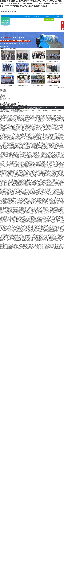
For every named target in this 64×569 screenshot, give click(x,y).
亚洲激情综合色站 (29, 148)
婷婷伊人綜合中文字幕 (17, 203)
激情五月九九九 (6, 245)
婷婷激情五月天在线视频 (53, 176)
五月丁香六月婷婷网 (45, 195)
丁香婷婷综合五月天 (41, 118)
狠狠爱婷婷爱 (29, 237)
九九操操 (10, 237)
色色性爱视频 (42, 228)
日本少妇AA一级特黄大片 (18, 195)
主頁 (7, 48)
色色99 (56, 127)
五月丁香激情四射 (22, 231)
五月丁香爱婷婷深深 (41, 117)
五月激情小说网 (34, 220)
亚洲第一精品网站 (20, 213)
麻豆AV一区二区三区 (50, 221)
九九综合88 (55, 133)
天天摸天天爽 (58, 158)
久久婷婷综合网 (31, 115)
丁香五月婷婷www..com (16, 219)
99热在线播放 (16, 245)
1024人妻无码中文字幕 (29, 235)
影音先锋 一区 (57, 221)
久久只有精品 (7, 210)
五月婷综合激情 (34, 117)
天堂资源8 (42, 180)
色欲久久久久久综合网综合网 (50, 146)
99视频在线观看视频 (35, 127)
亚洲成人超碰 (18, 247)
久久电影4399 (57, 188)
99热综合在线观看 (23, 175)
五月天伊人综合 (48, 120)
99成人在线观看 (24, 194)
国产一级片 (15, 208)
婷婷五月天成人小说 (52, 225)
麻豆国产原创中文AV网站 (56, 117)
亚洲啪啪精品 (37, 212)
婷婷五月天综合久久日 (19, 171)
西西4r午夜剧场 (30, 116)
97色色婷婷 (61, 174)
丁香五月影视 (54, 228)
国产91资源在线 (51, 209)
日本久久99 (19, 239)
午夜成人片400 (43, 142)
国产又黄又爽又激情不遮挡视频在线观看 (47, 135)
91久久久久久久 (48, 152)
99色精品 (40, 239)
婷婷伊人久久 (19, 218)
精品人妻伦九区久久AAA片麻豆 (25, 210)
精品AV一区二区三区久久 (29, 228)
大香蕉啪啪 (25, 163)
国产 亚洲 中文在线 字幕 (40, 227)
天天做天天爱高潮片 (11, 151)
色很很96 (34, 195)
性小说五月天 (30, 119)
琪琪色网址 (47, 218)
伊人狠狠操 (24, 188)
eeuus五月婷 (50, 203)
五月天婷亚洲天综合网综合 (27, 155)
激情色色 (4, 226)
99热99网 (49, 130)
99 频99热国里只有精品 (46, 166)
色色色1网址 (15, 126)
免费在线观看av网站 (45, 112)
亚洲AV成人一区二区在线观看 (42, 209)
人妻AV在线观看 (53, 125)
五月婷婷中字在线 (25, 152)
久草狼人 (35, 148)
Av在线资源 (44, 136)
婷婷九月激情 (58, 161)
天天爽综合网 (55, 157)
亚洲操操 (45, 188)
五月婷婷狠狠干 (17, 156)
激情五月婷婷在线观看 (28, 213)
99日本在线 (30, 180)
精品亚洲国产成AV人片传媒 (28, 183)
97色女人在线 (17, 167)
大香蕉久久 (11, 181)
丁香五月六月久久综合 (41, 243)
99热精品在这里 (40, 208)
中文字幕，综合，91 (37, 222)
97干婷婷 (41, 139)
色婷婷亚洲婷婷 (12, 201)
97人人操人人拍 (59, 180)
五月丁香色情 (42, 152)
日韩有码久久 (56, 216)
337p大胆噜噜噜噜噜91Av (40, 234)
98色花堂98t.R (29, 241)
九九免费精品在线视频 (49, 156)
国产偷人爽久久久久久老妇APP (49, 164)
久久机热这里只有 (32, 189)
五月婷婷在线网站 (23, 184)
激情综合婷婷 (53, 175)
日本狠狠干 (2, 175)
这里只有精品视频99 (49, 163)
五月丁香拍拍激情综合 (40, 146)
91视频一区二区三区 (56, 118)
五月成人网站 (3, 241)
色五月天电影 (4, 170)
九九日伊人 (23, 182)
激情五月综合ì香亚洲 (60, 201)
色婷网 (46, 246)
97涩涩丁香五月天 (37, 133)
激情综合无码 (60, 194)
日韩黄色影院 (9, 208)
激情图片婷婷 (14, 246)
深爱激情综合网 (49, 200)
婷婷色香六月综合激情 (35, 204)
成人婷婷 (51, 153)
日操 (16, 161)
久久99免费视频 (9, 152)
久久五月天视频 (3, 152)
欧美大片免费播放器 (17, 211)
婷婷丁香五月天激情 (50, 142)
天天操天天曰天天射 (55, 120)
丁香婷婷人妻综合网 (17, 117)
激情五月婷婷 (20, 153)
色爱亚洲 (38, 225)
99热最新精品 (44, 115)
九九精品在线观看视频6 (31, 156)
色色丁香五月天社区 (8, 127)
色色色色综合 (3, 235)
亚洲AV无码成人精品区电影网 (45, 212)
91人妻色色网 (20, 246)
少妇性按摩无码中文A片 (50, 213)
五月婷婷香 (14, 239)
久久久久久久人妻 (5, 230)
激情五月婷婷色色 (19, 209)
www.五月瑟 (22, 174)
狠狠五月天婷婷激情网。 (19, 228)
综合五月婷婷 (3, 182)
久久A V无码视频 (32, 172)
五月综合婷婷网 (9, 180)
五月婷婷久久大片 (27, 171)
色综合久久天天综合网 (7, 142)
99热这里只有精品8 (45, 216)
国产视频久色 (11, 238)
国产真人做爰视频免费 (57, 171)
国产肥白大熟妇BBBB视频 (8, 211)
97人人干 (45, 182)
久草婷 (23, 120)
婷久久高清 (19, 194)
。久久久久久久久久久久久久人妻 (7, 116)
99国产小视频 (48, 117)
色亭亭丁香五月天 (13, 218)
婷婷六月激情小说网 (42, 175)
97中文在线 (51, 207)
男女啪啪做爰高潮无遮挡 (22, 208)
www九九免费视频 (12, 202)
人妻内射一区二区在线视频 (36, 211)
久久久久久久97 (53, 218)
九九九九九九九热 (29, 238)
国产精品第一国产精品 (39, 151)
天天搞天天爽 (23, 149)
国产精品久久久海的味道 (42, 174)
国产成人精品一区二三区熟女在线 (52, 243)
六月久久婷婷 (42, 167)
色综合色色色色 (38, 136)
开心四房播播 (20, 217)
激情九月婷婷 (56, 227)
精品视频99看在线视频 (42, 157)
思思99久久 (36, 217)
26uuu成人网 (8, 191)
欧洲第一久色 (35, 155)
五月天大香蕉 (53, 184)
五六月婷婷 (49, 154)
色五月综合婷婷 (13, 194)
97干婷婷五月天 (14, 130)
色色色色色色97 (13, 173)
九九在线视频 (23, 154)
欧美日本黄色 (30, 239)
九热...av (44, 145)
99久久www (60, 228)
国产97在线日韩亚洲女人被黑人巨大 (53, 136)
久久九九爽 (59, 236)
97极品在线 (55, 207)
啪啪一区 (19, 154)
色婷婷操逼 (33, 145)
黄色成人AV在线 (27, 230)
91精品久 (8, 182)
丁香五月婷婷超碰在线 (38, 219)
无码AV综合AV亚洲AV (28, 222)
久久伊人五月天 (40, 179)
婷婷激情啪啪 (8, 144)
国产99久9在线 (56, 222)
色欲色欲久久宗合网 (35, 171)
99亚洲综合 (10, 155)
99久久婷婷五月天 (16, 174)
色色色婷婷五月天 (27, 236)
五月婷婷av (43, 213)
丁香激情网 (34, 161)
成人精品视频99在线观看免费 (47, 247)
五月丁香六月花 (39, 172)
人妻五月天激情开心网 (51, 208)
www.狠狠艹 (24, 157)
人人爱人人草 (22, 245)
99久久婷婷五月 (14, 120)
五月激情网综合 (14, 153)
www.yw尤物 (38, 246)
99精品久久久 (53, 248)
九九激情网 (16, 147)
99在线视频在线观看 (31, 163)
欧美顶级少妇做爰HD (17, 155)
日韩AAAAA (43, 153)
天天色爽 (36, 126)
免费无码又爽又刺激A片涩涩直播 (39, 221)
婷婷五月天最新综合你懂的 (38, 245)
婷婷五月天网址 (56, 183)
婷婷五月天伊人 (24, 116)
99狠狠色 (32, 125)
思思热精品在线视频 (43, 130)
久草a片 (50, 119)
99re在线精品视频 (44, 176)
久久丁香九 (24, 203)
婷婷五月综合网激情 (12, 189)
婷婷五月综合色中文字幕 (37, 201)
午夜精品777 (55, 172)
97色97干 (35, 164)
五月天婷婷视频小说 (7, 120)
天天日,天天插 (28, 204)
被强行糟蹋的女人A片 (51, 235)
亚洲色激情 (9, 246)
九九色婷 (58, 230)
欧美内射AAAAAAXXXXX (45, 238)
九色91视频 (50, 237)
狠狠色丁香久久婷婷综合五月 (20, 234)
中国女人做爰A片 (27, 226)
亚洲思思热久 (59, 112)
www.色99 (10, 200)
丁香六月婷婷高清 (28, 137)
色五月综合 (38, 190)
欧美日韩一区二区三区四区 (55, 199)
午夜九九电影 (11, 147)
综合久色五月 (13, 182)
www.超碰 (60, 147)
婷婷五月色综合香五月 (49, 229)
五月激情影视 (20, 180)
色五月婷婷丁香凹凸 (54, 204)
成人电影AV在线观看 (13, 163)
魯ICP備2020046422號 (29, 108)
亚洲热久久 (27, 174)
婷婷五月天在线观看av (28, 164)
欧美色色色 (18, 175)
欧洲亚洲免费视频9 (17, 136)
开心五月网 (54, 246)
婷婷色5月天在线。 (59, 219)
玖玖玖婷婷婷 (53, 236)
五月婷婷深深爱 (13, 115)
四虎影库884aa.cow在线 (40, 226)
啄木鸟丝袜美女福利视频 (35, 230)
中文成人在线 (2, 144)
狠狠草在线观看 (20, 202)
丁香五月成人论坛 (58, 135)
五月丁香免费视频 (56, 153)
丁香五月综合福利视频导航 (11, 193)
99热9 (23, 219)
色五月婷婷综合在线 (56, 129)
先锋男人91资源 (38, 128)
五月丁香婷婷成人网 (8, 158)
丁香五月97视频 (26, 209)
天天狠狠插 (15, 237)
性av (11, 117)
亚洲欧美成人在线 (11, 170)
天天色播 (51, 137)
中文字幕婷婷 (28, 182)
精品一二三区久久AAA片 (32, 199)
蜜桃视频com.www (29, 121)
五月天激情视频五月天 (20, 240)
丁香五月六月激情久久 (32, 216)
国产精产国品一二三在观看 (35, 191)
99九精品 (8, 149)
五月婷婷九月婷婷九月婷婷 (23, 179)
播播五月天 (8, 134)
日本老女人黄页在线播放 (11, 183)
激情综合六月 (26, 172)
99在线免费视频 (3, 228)
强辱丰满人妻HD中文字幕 (58, 195)
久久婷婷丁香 (24, 136)
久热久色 (3, 154)
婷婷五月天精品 (21, 126)
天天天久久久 (27, 191)
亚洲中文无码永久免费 (21, 241)
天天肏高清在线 (45, 165)
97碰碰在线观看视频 (30, 234)
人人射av (6, 163)
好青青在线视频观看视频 (4, 195)
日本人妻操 (30, 175)
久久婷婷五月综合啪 (5, 171)
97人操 (45, 208)
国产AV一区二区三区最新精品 (37, 210)
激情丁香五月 (59, 167)
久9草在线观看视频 (22, 147)
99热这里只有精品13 (20, 137)
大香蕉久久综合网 (33, 240)
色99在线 (37, 167)
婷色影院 (4, 234)
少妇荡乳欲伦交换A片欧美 (12, 217)
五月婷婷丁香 (22, 133)
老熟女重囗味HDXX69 (32, 179)
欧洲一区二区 (49, 147)
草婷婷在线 (2, 127)
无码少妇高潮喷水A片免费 (37, 244)
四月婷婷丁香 (40, 183)
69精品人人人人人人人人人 (9, 167)
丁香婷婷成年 (51, 165)
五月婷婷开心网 (51, 174)
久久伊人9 (46, 192)
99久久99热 (29, 154)
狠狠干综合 (11, 197)
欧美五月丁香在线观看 (46, 184)
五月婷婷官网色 (44, 143)
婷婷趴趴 (17, 231)
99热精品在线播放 (16, 127)
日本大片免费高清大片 (23, 124)
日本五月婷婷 (59, 175)
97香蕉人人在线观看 (24, 115)
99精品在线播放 (18, 212)
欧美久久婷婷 (31, 126)
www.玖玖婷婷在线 (53, 112)
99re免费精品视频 (26, 143)
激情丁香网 (25, 153)
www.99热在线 (28, 162)
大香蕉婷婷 (11, 245)
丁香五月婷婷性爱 (44, 191)
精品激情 (48, 188)
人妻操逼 (7, 213)
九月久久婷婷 (54, 166)
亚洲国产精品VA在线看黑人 (10, 175)
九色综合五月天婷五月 (50, 226)
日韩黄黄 (58, 192)
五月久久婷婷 (16, 135)
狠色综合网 (3, 128)
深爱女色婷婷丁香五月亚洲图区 (35, 200)
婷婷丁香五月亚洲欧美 (37, 170)
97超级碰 (28, 225)
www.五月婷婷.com (52, 192)
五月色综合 (29, 203)
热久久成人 (48, 175)
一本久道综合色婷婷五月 (19, 170)
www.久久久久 (18, 225)
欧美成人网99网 (40, 189)
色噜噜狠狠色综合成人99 (56, 130)
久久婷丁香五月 (31, 135)
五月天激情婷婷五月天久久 (5, 117)
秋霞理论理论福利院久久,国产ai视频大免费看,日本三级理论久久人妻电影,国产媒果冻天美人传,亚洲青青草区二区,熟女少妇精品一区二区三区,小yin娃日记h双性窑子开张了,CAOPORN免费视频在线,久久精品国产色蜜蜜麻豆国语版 (31, 3)
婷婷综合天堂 (29, 244)
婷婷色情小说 (42, 229)
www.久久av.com (19, 183)
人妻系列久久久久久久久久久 (19, 145)
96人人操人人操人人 (48, 148)
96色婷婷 (19, 161)
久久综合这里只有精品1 (7, 174)
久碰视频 (4, 134)
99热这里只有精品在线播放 (25, 127)
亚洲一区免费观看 (47, 181)
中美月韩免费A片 (44, 198)
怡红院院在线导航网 (29, 221)
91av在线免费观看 (35, 162)
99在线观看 (53, 155)
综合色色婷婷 (35, 157)
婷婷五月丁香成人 (38, 115)
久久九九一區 (6, 198)
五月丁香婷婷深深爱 (26, 125)
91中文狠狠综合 (60, 138)
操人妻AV (8, 199)
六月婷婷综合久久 (44, 225)
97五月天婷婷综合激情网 (23, 119)
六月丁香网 (53, 201)
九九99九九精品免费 (16, 133)
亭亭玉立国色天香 (9, 136)
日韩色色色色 (26, 189)
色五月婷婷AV (24, 199)
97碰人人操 (52, 144)
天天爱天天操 (25, 217)
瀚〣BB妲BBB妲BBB (46, 244)
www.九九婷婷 (6, 231)
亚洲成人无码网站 (10, 226)
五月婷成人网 (22, 235)
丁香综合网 (3, 199)
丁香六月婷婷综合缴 (20, 201)
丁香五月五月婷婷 (38, 129)
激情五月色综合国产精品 (27, 218)
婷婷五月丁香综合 (53, 121)
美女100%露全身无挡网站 (16, 134)
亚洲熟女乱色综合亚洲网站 (5, 121)
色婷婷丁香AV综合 (3, 112)
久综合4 (5, 208)
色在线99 (21, 138)
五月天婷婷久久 (47, 248)
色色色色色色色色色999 (46, 236)
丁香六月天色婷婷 (28, 245)
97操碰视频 (11, 207)
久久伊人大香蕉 (41, 120)
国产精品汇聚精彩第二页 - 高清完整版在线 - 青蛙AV (49, 126)
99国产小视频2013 (47, 151)
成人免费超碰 (12, 171)
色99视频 (53, 193)
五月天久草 (9, 133)
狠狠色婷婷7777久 (57, 247)
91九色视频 (59, 182)
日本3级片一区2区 (47, 155)
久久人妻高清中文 (42, 124)
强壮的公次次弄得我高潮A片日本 (34, 153)
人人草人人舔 (43, 147)
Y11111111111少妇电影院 (35, 193)
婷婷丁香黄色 (40, 155)
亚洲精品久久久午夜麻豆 (7, 239)
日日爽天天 (5, 119)
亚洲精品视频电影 (46, 204)
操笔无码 (8, 241)
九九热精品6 (33, 243)
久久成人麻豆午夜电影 (5, 194)
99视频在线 (4, 151)
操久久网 (46, 119)
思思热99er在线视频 (28, 201)
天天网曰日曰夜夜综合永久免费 (44, 158)
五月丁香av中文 (34, 197)
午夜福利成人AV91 (51, 220)
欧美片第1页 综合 (30, 188)
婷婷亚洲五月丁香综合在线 (43, 197)
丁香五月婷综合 (60, 116)
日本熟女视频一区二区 (55, 190)
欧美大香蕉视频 (59, 248)
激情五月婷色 (12, 209)
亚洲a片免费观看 (40, 148)
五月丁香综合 (13, 221)
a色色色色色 (15, 222)
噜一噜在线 (22, 164)
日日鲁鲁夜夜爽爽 (58, 226)
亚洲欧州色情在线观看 (57, 163)
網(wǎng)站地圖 (37, 108)
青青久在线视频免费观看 (4, 139)
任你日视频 (2, 163)
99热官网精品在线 (17, 238)
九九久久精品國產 (39, 134)
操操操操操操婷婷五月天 (17, 216)
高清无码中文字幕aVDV (8, 203)
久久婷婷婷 (6, 238)
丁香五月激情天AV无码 (8, 247)
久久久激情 (14, 240)
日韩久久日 (24, 227)
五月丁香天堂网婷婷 (34, 181)
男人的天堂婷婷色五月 (37, 247)
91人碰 (17, 138)
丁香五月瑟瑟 (29, 247)
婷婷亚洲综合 (59, 245)
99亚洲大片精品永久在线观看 (22, 173)
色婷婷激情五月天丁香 (28, 139)
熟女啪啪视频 (54, 212)
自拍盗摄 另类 (6, 115)
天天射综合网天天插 (36, 207)
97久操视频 (49, 185)
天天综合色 (46, 116)
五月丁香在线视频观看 (38, 188)
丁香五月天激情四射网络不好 (15, 229)
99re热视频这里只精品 (39, 192)
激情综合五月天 (41, 144)
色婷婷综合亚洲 (30, 149)
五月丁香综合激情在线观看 (39, 116)
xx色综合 (5, 243)
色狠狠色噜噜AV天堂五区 (12, 172)
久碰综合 (49, 193)
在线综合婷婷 (22, 162)
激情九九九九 (51, 245)
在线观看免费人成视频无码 (36, 112)
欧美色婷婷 (28, 117)
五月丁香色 (33, 226)
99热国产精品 (29, 231)
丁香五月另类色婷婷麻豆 (10, 227)
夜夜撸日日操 (34, 218)
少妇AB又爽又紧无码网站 (41, 161)
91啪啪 (41, 204)
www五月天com (55, 147)
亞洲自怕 (57, 240)
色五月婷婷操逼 (53, 219)
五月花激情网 (45, 134)
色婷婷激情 (18, 182)
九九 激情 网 (44, 128)
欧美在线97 (6, 146)
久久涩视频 (10, 222)
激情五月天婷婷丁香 (11, 234)
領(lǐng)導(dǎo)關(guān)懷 (14, 48)
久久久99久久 (32, 129)
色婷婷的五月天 (21, 222)
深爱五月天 (55, 124)
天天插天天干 (53, 231)
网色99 (47, 153)
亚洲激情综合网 (49, 228)
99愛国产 (23, 229)
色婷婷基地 (17, 164)
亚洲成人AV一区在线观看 (48, 202)
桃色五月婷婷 (5, 216)
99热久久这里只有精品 (48, 183)
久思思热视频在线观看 (30, 128)
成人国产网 (25, 180)
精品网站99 (34, 237)
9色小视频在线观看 (49, 194)
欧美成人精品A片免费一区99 (49, 180)
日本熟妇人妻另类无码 (25, 129)
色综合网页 (14, 200)
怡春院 (14, 138)
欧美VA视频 (52, 127)
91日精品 (47, 167)
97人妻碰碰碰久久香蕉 (4, 202)
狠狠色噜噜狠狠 (37, 238)
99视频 (2, 190)
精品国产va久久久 (5, 181)
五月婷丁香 (25, 135)
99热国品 (3, 212)
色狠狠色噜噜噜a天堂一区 (47, 172)
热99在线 (27, 133)
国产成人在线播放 (20, 176)
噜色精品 (50, 162)
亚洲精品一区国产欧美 (10, 225)
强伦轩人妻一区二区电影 (32, 208)
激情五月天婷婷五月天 (32, 138)
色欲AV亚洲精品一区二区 (43, 149)
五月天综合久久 (38, 235)
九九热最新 (55, 194)
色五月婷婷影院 (25, 165)
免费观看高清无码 (32, 246)
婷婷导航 (9, 112)
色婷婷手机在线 (46, 199)
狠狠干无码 (26, 192)
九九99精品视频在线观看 (37, 231)
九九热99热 (47, 127)
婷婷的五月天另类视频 (4, 156)
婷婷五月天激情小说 (20, 144)
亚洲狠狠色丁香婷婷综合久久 (7, 135)
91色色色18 (55, 203)
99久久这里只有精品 (49, 234)
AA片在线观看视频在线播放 (32, 118)
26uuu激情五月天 (28, 120)
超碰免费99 (12, 199)
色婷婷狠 (37, 130)
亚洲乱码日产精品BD (30, 198)
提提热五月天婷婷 (36, 180)
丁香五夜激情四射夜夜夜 (16, 118)
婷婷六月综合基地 (31, 134)
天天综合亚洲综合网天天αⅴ (38, 248)
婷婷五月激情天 (28, 161)
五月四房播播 (36, 142)
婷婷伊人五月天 (25, 239)
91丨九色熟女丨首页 (21, 221)
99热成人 (23, 161)
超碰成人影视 (6, 201)
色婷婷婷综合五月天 (16, 142)
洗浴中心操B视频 (55, 200)
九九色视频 (31, 229)
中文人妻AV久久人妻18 (43, 162)
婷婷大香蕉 (52, 216)
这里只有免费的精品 (18, 198)
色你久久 (47, 170)
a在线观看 (39, 216)
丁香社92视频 (5, 237)
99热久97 (10, 216)
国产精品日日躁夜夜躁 (28, 195)
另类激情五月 (61, 176)
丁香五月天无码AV (40, 119)
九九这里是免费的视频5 (5, 130)
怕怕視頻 (58, 154)
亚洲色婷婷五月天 (47, 210)
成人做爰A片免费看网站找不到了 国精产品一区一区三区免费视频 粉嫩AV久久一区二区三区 (23, 185)
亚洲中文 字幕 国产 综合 (10, 212)
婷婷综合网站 (43, 222)
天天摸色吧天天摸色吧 (16, 248)
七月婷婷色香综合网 (23, 158)
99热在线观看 (17, 151)
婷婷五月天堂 (28, 243)
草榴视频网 (59, 184)
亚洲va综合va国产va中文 (55, 210)
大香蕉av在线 (57, 209)
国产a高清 (50, 171)
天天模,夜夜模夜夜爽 (40, 173)
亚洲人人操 (11, 156)
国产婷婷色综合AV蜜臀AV (13, 119)
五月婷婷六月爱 (33, 225)
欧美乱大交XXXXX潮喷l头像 (6, 248)
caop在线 (53, 188)
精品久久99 (24, 238)
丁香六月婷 (54, 154)
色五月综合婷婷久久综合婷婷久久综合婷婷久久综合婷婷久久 (16, 190)
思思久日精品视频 (48, 240)
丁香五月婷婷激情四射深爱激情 (20, 148)
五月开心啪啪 (17, 192)
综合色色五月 (42, 163)
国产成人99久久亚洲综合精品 (37, 182)
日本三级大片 (16, 235)
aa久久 (14, 247)
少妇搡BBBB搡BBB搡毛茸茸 (29, 130)
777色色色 (61, 126)
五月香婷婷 (3, 192)
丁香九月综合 (52, 170)
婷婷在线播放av (6, 166)
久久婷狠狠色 (54, 145)
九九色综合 (11, 198)
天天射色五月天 (58, 179)
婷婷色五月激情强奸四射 (6, 118)
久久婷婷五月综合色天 (10, 164)
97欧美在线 (6, 147)
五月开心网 (61, 120)
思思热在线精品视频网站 (47, 129)
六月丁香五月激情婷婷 (8, 126)
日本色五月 (25, 138)
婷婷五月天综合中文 (53, 230)
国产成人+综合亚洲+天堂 (58, 137)
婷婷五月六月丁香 (59, 155)
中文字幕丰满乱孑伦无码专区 (30, 146)
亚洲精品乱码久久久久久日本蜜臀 (47, 211)
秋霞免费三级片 (30, 147)
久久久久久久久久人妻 (21, 128)
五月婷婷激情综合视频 (54, 238)
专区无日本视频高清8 (57, 202)
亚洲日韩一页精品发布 (46, 201)
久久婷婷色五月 (38, 198)
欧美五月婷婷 (53, 158)
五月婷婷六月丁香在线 (4, 207)
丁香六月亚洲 (7, 209)
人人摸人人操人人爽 (22, 121)
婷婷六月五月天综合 (11, 125)
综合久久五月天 (44, 193)
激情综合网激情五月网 (12, 137)
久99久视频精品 (23, 156)
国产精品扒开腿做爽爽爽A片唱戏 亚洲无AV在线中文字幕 (25, 166)
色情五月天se (49, 145)
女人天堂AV (23, 225)
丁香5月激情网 (14, 191)
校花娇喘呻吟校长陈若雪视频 (11, 176)
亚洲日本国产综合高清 (43, 171)
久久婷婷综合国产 (9, 138)
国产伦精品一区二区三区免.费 (48, 239)
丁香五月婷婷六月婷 (29, 170)
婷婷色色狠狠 (37, 228)
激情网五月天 (41, 181)
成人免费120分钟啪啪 (26, 112)
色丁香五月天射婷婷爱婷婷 (56, 139)
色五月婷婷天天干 (15, 158)
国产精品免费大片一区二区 (52, 138)
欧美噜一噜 (2, 197)
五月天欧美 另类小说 (38, 165)
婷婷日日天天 (3, 217)
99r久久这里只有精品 (43, 217)
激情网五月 (36, 135)
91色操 (51, 195)
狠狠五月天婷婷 (30, 248)
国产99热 (18, 115)
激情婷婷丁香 (9, 244)
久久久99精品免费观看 (26, 211)
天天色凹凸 (43, 200)
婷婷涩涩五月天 (22, 207)
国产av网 (22, 146)
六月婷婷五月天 (20, 200)
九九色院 (35, 183)
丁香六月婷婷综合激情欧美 (20, 204)
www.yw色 (56, 174)
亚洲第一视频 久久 (12, 213)
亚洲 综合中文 (30, 124)
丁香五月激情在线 (23, 167)
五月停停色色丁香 (59, 197)
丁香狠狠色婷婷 (31, 194)
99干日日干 (39, 195)
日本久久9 (7, 197)
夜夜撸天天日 (34, 137)
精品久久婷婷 (25, 246)
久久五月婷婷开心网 (31, 167)
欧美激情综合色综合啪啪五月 (13, 243)
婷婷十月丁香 (54, 119)
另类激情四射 (35, 175)
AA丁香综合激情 (18, 227)
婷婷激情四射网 (49, 124)
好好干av (11, 195)
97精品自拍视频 (14, 241)
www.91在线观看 (20, 130)
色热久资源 (3, 191)
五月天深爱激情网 (19, 189)
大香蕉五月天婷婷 (9, 184)
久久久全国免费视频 (44, 230)
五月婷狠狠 (16, 226)
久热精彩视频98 (33, 209)
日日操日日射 (15, 152)
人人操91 (21, 135)
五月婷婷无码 (2, 213)
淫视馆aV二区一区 (54, 151)
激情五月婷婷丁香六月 (46, 231)
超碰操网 (53, 240)
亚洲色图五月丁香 (5, 188)
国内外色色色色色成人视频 (34, 152)
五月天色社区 (21, 230)
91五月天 (43, 190)
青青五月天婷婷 (47, 173)
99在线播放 (26, 126)
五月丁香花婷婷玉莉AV (51, 161)
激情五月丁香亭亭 (20, 236)
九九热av (26, 144)
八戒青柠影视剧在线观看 (36, 236)
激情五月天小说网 (12, 188)
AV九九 (37, 154)
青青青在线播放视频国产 (9, 204)
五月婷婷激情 (61, 162)
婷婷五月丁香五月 (14, 121)
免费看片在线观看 (16, 184)
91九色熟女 (61, 227)
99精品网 (2, 220)
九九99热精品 (46, 241)
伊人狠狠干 (59, 246)
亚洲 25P (7, 192)
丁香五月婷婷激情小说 (18, 143)
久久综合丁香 (17, 146)
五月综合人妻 (24, 212)
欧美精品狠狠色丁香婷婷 (29, 176)
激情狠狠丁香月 (59, 218)
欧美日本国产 (40, 164)
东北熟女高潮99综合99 (21, 237)
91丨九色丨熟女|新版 (51, 143)
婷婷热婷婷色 (46, 144)
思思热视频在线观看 (34, 174)
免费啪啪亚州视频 (55, 181)
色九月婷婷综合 (44, 235)
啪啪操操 (53, 152)
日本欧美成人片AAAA (52, 191)
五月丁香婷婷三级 (56, 148)
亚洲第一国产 (36, 124)
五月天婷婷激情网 (4, 179)
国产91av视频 (19, 163)
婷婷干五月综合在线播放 (52, 217)
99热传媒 (22, 192)
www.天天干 (19, 193)
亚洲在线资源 (2, 138)
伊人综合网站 (8, 128)
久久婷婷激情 (23, 244)
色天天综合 (28, 145)
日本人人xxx (23, 117)
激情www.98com (17, 197)
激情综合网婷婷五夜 (18, 181)
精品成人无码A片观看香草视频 (11, 154)
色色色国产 (5, 200)
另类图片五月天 (22, 243)
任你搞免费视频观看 (51, 115)
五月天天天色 (35, 120)
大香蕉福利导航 (19, 125)
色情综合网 (34, 203)
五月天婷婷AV (46, 137)
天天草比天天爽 (40, 199)
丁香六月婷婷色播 (24, 134)
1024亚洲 (12, 145)
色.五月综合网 (50, 157)
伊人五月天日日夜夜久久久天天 (8, 165)
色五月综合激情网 (37, 125)
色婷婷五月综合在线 (37, 213)
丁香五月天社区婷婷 (10, 228)
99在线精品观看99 (38, 145)
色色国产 (35, 119)
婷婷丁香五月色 (57, 239)
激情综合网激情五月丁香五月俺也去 (50, 189)
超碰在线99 (29, 184)
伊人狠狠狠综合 (18, 199)
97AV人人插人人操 (52, 149)
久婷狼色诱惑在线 (6, 145)
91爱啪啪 (41, 241)
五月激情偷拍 (30, 165)
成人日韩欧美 (37, 194)
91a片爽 (27, 229)
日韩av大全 (36, 239)
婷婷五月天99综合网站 (33, 144)
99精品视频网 (10, 148)
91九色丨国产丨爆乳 (31, 136)
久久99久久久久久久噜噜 (37, 184)
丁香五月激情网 (46, 219)
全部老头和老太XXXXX (40, 156)
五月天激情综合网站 (49, 227)
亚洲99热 (5, 125)
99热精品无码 (47, 190)
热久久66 (31, 133)
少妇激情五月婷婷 (8, 124)
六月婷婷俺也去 (59, 220)
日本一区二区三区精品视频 (42, 237)
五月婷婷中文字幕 (43, 154)
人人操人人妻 (19, 188)
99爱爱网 (58, 208)
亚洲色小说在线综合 (11, 129)
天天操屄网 (41, 121)
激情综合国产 (14, 128)
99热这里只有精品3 (59, 143)
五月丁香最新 (29, 157)
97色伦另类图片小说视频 (55, 173)
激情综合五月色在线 (56, 237)
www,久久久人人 (15, 124)
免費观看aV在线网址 (58, 142)
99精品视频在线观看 (8, 219)
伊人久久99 (46, 245)
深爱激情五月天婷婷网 (55, 244)
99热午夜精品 (36, 229)
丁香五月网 (18, 129)
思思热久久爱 (39, 166)
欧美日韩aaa (14, 180)
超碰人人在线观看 (7, 153)
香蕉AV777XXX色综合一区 (32, 158)
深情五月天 (20, 120)
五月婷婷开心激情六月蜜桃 (35, 143)
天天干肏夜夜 (23, 118)
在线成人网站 (61, 151)
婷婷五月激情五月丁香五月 (26, 197)
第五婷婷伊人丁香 (18, 165)
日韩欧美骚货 (54, 185)
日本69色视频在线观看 (14, 210)
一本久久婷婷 (31, 217)
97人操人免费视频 (10, 235)
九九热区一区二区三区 (5, 173)
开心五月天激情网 (41, 218)
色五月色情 (12, 166)
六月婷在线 (60, 207)
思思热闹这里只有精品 (13, 179)
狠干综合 (49, 182)
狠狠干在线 (34, 154)
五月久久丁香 (36, 121)
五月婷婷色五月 (4, 129)
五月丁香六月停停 (35, 241)
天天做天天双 (13, 144)
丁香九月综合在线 (37, 176)
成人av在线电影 (60, 212)
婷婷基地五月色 (54, 182)
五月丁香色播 (21, 226)
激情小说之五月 (12, 146)
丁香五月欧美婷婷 (52, 167)
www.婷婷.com (40, 137)
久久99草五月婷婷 (51, 197)
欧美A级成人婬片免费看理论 (49, 179)
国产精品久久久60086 (16, 244)
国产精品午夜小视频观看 (41, 138)
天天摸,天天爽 (25, 216)
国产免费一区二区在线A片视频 (47, 133)
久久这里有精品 (50, 222)
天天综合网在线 (49, 118)
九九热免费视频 (18, 116)
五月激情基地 (20, 172)
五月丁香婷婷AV (26, 202)
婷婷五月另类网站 (30, 212)
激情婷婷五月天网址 (32, 190)
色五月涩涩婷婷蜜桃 (44, 207)
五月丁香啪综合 (57, 128)
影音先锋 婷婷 (23, 142)
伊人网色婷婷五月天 (13, 236)
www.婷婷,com (55, 162)
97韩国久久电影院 (50, 128)
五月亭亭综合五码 (28, 207)
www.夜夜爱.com (8, 240)
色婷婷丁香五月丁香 (33, 202)
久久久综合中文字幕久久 (8, 220)
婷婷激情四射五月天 (52, 134)
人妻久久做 (28, 220)
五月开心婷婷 (24, 248)
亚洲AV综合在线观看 (45, 125)
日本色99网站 (6, 161)
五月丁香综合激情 (40, 240)
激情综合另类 (46, 121)
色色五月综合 (24, 247)
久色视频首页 (55, 234)
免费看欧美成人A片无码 (4, 218)
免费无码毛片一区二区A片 (16, 112)
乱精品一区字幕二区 (53, 116)
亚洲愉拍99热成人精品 (14, 139)
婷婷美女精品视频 (31, 173)
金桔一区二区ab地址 (47, 139)
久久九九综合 (41, 127)
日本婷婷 (38, 203)
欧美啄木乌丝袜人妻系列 (29, 219)
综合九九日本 (23, 151)
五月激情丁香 (35, 149)
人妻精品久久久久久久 (31, 227)
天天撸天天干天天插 (30, 151)
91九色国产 (27, 240)
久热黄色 (43, 170)
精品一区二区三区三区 (14, 230)
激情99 (20, 152)
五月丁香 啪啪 (12, 161)
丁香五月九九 (10, 143)
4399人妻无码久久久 (26, 181)
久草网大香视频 (36, 139)
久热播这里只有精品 (26, 193)
